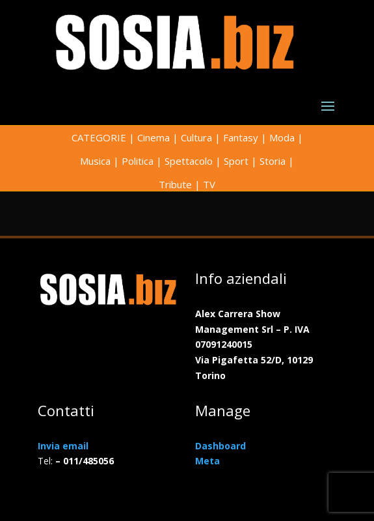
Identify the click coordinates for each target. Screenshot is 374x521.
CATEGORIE (99, 137)
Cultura (196, 137)
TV (209, 184)
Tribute (175, 184)
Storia (273, 160)
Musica (95, 160)
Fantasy (240, 137)
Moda (282, 137)
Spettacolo (189, 160)
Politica (138, 160)
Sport (236, 160)
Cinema (153, 137)
